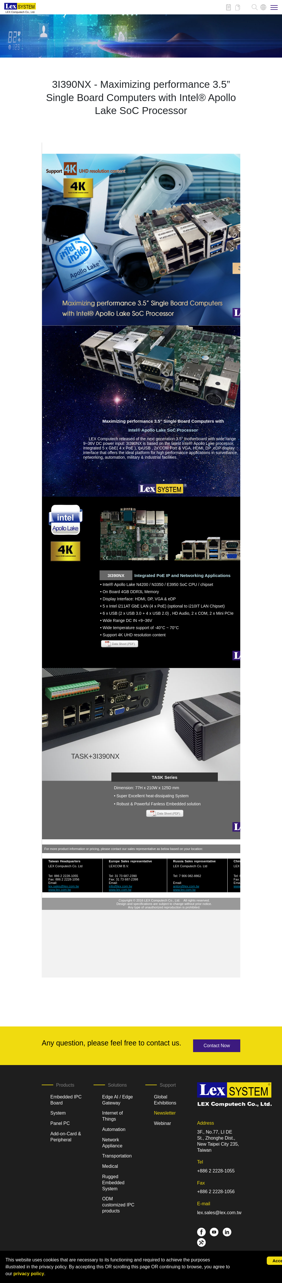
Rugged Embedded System (113, 1182)
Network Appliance (112, 1142)
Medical (110, 1166)
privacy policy (29, 1273)
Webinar (162, 1123)
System (58, 1113)
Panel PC (60, 1123)
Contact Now (216, 1045)
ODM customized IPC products (118, 1204)
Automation (113, 1129)
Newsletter (165, 1113)
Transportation (117, 1155)
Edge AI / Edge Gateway (117, 1099)
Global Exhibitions (165, 1099)
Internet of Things (112, 1116)
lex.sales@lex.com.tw (219, 1212)
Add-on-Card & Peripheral (65, 1136)
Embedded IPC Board (66, 1099)
